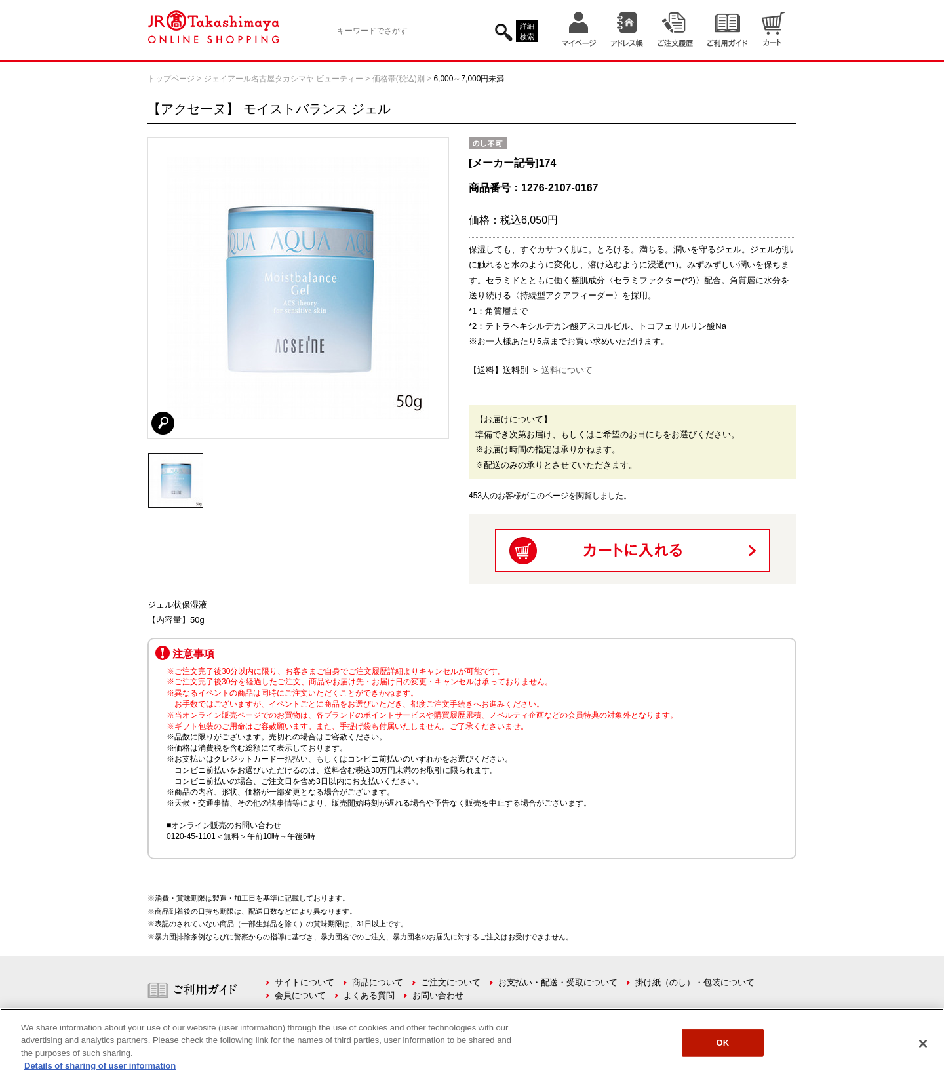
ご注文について (451, 982)
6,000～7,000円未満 (468, 78)
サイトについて (304, 982)
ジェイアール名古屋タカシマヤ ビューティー (283, 78)
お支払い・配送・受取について (558, 982)
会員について (300, 995)
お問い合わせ (437, 995)
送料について (567, 370)
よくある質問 (369, 995)
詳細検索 (527, 31)
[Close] (923, 1043)
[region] (472, 1043)
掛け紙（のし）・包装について (695, 982)
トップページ (171, 78)
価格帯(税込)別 (398, 78)
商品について (377, 982)
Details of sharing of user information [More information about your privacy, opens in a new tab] (100, 1065)
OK (722, 1043)
